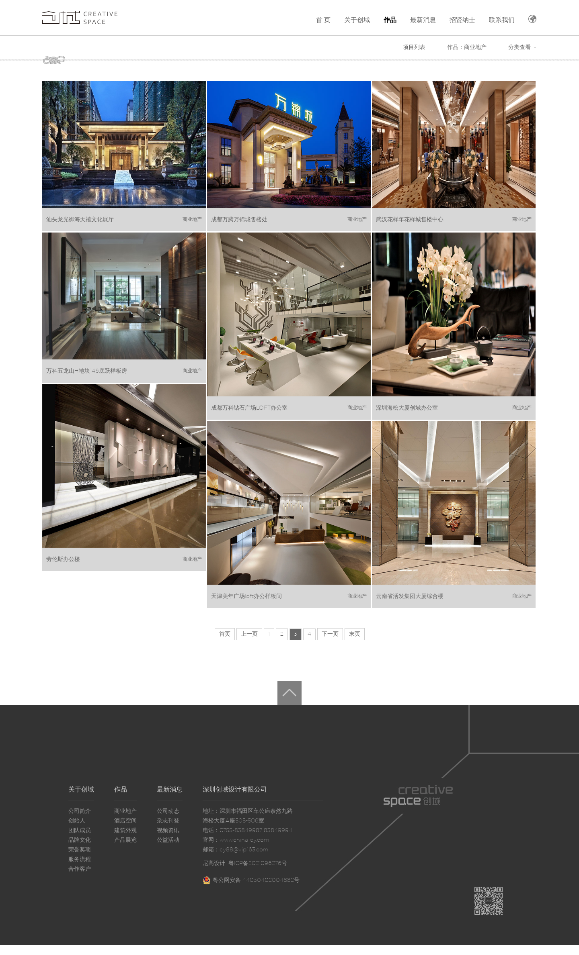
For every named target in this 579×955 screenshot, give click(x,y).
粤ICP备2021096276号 (257, 863)
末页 (354, 634)
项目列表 (414, 47)
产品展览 (125, 840)
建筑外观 (125, 830)
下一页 (330, 634)
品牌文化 (79, 840)
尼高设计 (214, 863)
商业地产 (125, 811)
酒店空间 (125, 821)
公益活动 (168, 840)
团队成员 (79, 830)
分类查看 (519, 47)
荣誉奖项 (79, 850)
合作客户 (79, 869)
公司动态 (168, 811)
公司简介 (79, 811)
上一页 (249, 634)
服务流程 (79, 859)
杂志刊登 (168, 821)
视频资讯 (168, 830)
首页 (224, 634)
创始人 (76, 821)
